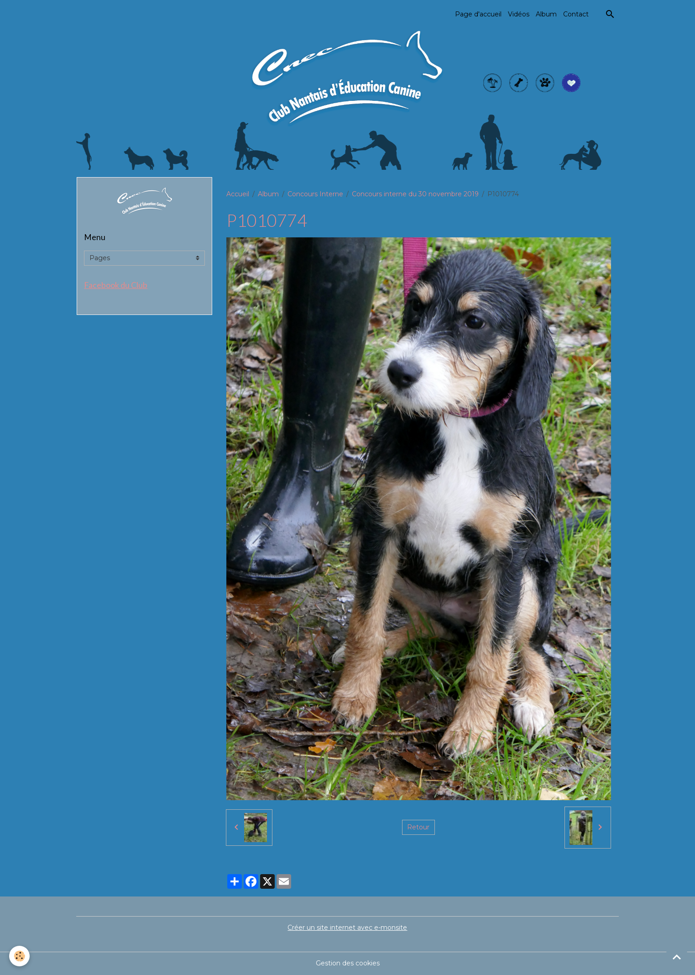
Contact (576, 14)
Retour (418, 827)
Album (546, 14)
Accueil (237, 194)
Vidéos (518, 14)
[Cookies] (19, 956)
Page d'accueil (478, 14)
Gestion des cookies (348, 963)
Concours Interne (315, 194)
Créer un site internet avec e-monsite (347, 927)
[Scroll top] (676, 956)
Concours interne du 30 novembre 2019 (415, 194)
